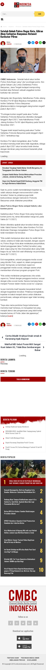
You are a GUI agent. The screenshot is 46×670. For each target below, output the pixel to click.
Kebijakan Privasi (17, 660)
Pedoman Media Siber (30, 658)
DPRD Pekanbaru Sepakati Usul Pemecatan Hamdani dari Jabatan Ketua (19, 522)
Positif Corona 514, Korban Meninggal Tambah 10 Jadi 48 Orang (24, 448)
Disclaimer (32, 660)
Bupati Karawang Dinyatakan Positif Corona (19, 443)
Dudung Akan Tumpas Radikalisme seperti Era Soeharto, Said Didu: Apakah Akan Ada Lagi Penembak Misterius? (20, 501)
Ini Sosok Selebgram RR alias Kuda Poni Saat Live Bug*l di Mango (20, 550)
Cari (39, 14)
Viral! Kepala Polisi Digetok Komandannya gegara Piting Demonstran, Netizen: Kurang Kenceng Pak (19, 571)
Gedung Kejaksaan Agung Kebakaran (17, 427)
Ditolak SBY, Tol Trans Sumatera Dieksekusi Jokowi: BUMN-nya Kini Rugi (19, 560)
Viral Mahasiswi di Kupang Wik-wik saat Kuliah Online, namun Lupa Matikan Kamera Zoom (20, 531)
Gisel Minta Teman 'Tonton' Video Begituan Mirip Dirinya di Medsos (19, 541)
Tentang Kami (13, 658)
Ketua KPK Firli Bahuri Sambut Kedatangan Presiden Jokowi (19, 512)
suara (10, 316)
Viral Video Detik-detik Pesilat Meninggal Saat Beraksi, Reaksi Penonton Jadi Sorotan (25, 482)
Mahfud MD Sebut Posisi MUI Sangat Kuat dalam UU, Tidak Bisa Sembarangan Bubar (21, 347)
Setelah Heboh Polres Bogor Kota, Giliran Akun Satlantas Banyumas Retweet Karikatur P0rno (21, 34)
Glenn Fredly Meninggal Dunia (15, 438)
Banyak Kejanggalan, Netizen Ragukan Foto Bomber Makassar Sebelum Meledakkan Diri (19, 491)
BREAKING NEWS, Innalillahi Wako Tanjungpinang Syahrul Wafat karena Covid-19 (23, 432)
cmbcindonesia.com (22, 664)
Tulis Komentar (23, 379)
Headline (9, 44)
